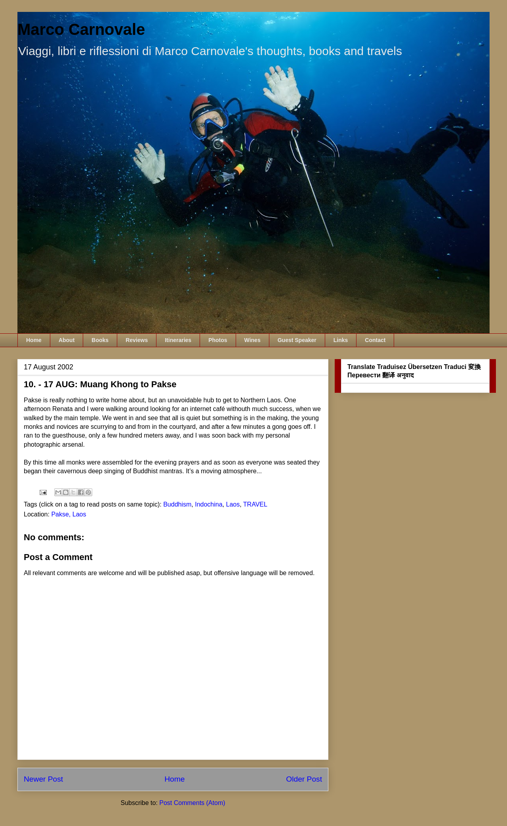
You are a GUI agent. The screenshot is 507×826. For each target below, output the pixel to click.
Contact (375, 340)
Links (341, 340)
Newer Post (43, 779)
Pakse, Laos (68, 514)
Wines (252, 340)
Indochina (208, 504)
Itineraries (178, 340)
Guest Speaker (297, 340)
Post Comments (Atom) (192, 802)
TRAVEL (255, 504)
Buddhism (177, 504)
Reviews (137, 340)
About (66, 340)
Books (100, 340)
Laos (233, 504)
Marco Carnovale (81, 29)
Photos (217, 340)
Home (34, 340)
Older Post (304, 779)
